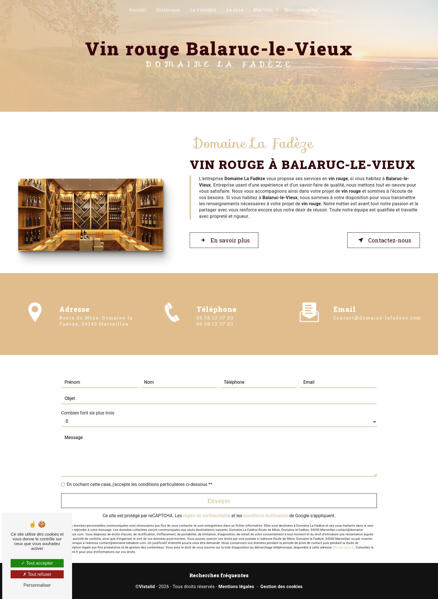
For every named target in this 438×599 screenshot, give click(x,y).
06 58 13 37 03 (215, 326)
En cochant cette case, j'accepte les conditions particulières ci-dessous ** (139, 476)
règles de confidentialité (206, 507)
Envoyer (219, 492)
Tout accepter (37, 563)
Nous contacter (301, 10)
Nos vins (263, 10)
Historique (168, 10)
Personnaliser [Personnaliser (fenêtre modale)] (37, 585)
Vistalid (147, 586)
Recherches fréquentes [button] (219, 575)
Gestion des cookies (281, 586)
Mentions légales (236, 586)
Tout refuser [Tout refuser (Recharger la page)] (37, 574)
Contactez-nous (383, 240)
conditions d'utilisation (265, 507)
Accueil (137, 10)
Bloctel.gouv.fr (343, 539)
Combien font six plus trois (87, 404)
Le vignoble (203, 10)
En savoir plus (224, 240)
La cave (234, 10)
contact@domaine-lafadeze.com (377, 309)
